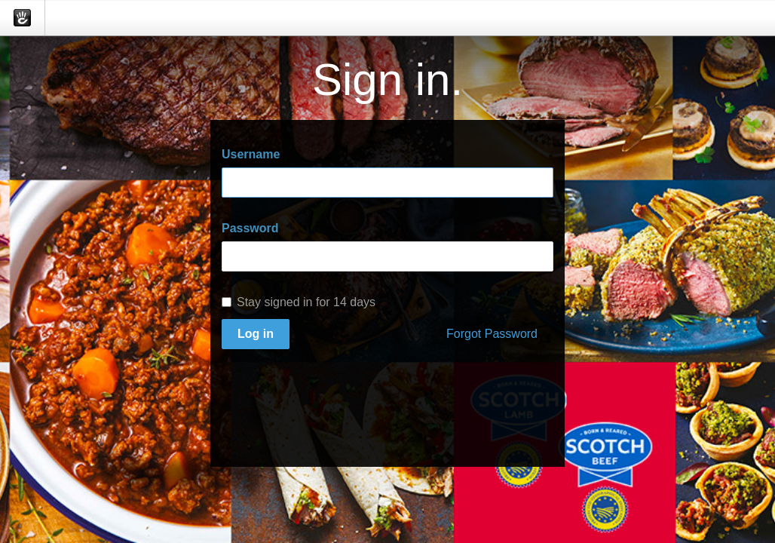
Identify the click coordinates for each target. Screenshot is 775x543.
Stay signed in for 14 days (298, 302)
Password (250, 228)
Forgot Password (492, 333)
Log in (255, 333)
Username (251, 154)
